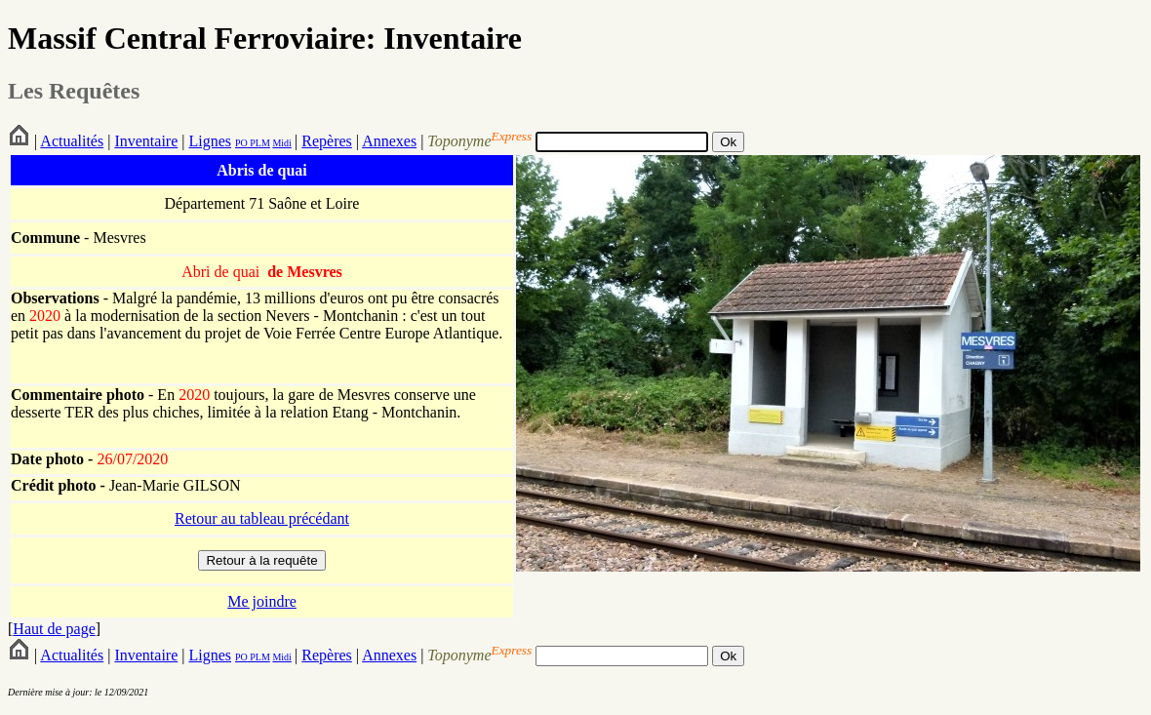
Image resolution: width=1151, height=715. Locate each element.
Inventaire (146, 141)
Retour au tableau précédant (262, 518)
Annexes (389, 141)
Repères (326, 141)
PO (241, 143)
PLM (259, 143)
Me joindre (262, 601)
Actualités (71, 141)
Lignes (209, 141)
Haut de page (54, 628)
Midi (281, 143)
